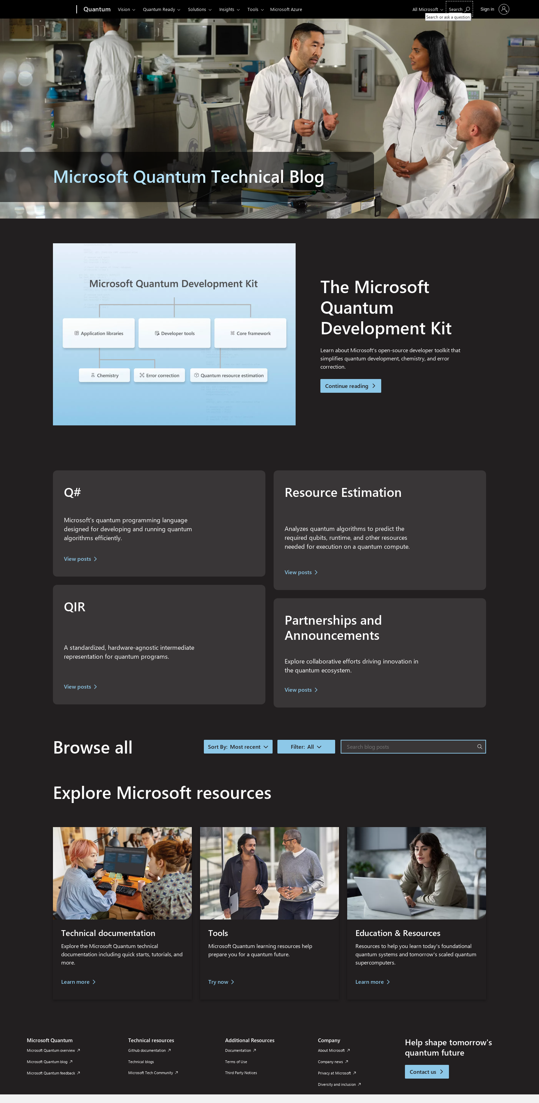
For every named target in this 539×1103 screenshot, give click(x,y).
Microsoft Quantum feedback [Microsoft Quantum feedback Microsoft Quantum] (53, 1073)
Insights (226, 9)
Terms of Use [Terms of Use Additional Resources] (236, 1061)
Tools (253, 9)
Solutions (197, 9)
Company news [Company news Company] (333, 1061)
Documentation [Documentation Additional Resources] (240, 1050)
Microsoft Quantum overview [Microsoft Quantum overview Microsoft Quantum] (53, 1050)
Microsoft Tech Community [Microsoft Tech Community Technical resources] (153, 1072)
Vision (124, 9)
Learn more (75, 981)
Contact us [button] (427, 1071)
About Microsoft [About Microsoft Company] (334, 1050)
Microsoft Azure (286, 9)
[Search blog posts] (411, 746)
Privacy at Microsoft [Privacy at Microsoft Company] (337, 1073)
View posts (77, 558)
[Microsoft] (50, 9)
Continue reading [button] (350, 385)
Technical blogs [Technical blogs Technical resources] (141, 1061)
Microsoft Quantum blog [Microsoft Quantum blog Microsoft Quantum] (49, 1061)
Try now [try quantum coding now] (218, 981)
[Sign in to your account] (494, 9)
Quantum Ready (159, 9)
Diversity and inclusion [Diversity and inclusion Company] (339, 1084)
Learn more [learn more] (369, 981)
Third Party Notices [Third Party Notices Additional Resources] (241, 1072)
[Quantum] (96, 9)
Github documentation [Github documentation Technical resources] (149, 1050)
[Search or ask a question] (459, 8)
